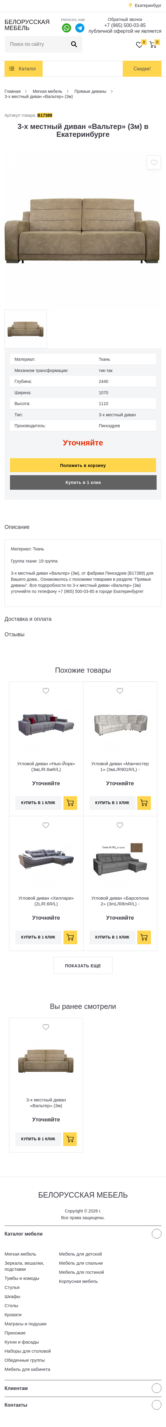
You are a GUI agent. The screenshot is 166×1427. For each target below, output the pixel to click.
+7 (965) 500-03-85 (125, 25)
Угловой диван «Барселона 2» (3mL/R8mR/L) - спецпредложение (120, 903)
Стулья (12, 1287)
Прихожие (15, 1332)
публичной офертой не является (125, 31)
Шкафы (12, 1296)
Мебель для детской (80, 1253)
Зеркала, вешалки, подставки (24, 1266)
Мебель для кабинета (27, 1369)
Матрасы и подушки (26, 1323)
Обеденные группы (25, 1360)
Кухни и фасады (22, 1341)
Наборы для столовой (28, 1351)
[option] (83, 231)
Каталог (27, 68)
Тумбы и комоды (22, 1278)
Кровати (13, 1314)
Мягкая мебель (20, 1253)
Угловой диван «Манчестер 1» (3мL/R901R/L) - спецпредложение (120, 769)
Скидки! (142, 68)
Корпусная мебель (78, 1281)
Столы (11, 1305)
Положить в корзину (83, 465)
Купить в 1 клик (83, 482)
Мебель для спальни (81, 1263)
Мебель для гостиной (81, 1272)
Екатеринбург (148, 5)
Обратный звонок (125, 19)
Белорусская (27, 25)
